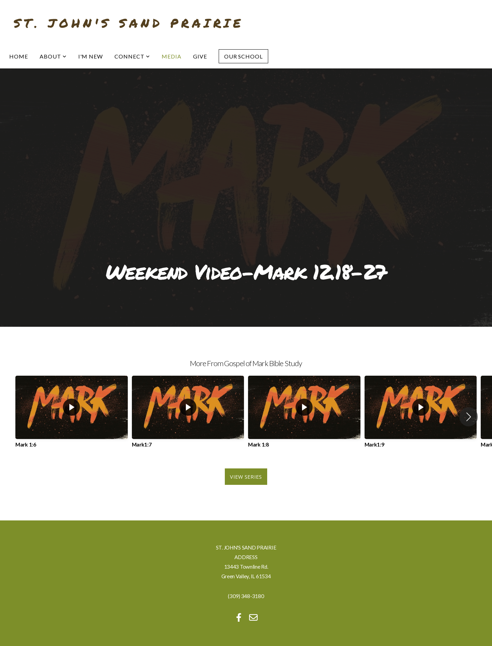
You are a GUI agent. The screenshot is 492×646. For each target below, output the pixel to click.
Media (171, 56)
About (53, 56)
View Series (246, 476)
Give (200, 56)
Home (18, 56)
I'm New (90, 56)
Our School (243, 56)
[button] (468, 416)
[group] (71, 417)
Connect (132, 56)
